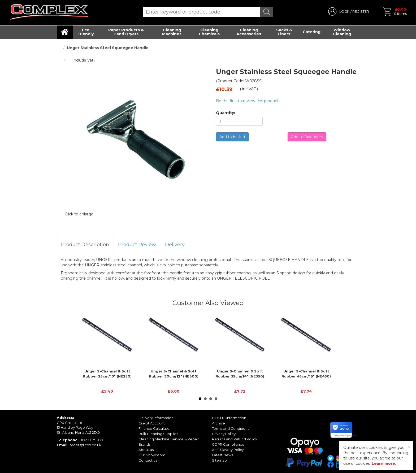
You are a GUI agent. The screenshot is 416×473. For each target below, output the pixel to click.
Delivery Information (156, 418)
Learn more (383, 463)
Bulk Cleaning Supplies (158, 434)
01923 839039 (91, 440)
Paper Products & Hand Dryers (126, 32)
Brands (144, 444)
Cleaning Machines (171, 32)
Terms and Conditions (230, 428)
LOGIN (344, 11)
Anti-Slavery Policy (228, 450)
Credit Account (151, 423)
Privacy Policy (224, 434)
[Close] (408, 447)
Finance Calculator (154, 428)
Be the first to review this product (247, 100)
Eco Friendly (85, 32)
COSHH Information (229, 418)
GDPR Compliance (228, 444)
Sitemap (219, 460)
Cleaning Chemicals (209, 32)
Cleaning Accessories (248, 32)
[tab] (85, 245)
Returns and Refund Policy (234, 439)
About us (146, 450)
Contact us (147, 460)
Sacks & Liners (284, 32)
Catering (311, 31)
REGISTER (360, 11)
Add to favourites (307, 136)
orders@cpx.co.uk (85, 445)
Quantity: (225, 112)
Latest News (222, 455)
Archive (218, 423)
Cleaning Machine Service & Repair (168, 439)
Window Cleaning (342, 32)
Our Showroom (151, 455)
